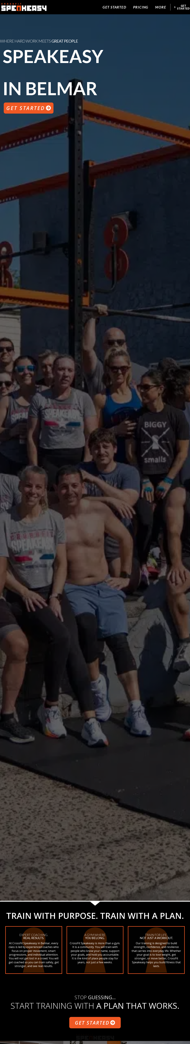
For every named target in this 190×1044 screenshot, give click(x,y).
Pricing (141, 7)
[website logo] (24, 7)
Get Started (114, 7)
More (160, 7)
